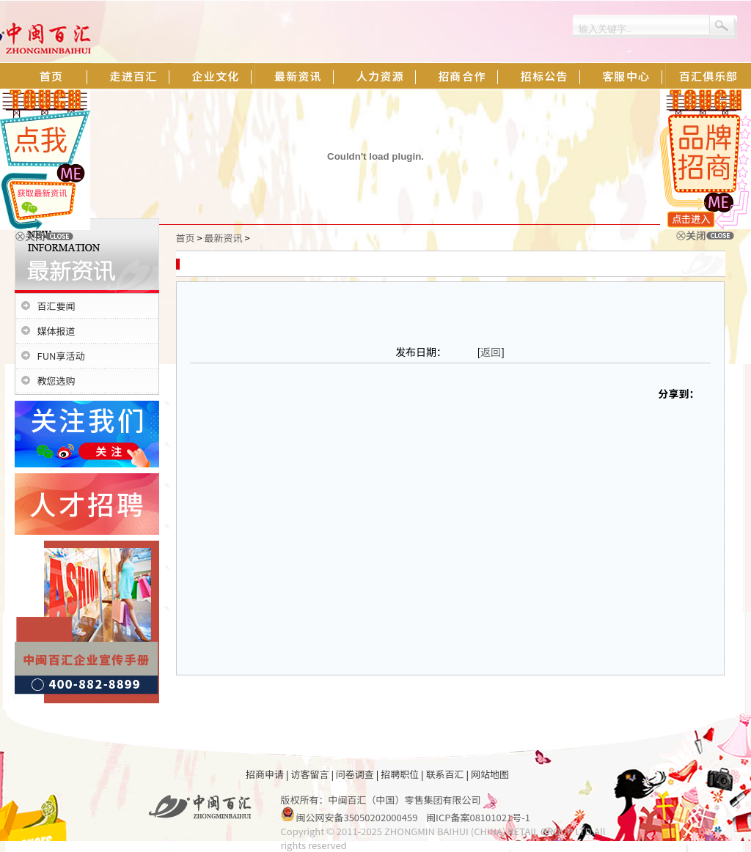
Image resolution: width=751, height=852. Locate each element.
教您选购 (56, 381)
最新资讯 (224, 238)
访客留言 (309, 774)
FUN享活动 (61, 356)
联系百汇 (445, 774)
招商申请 (265, 774)
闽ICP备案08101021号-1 (478, 817)
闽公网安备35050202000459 (356, 817)
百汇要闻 (56, 306)
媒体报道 (56, 331)
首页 (185, 238)
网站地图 (490, 774)
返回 (490, 351)
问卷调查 (355, 774)
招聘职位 (400, 774)
